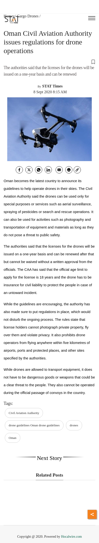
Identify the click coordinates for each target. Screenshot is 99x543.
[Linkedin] (48, 169)
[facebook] (19, 169)
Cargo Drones (28, 16)
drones (74, 425)
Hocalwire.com (71, 536)
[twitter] (29, 169)
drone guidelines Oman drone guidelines (34, 425)
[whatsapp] (38, 169)
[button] (49, 61)
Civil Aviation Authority (24, 413)
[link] (77, 169)
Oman (12, 438)
